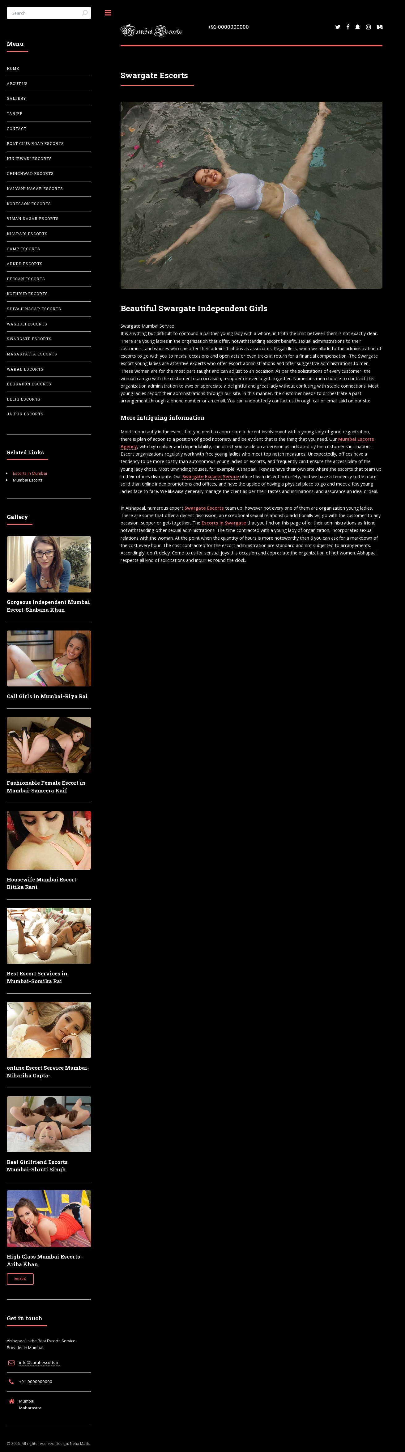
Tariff (15, 113)
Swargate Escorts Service (211, 476)
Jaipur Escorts (25, 414)
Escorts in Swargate (224, 523)
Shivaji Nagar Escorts (34, 309)
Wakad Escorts (25, 369)
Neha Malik (79, 1443)
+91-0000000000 (228, 26)
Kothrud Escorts (27, 293)
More (20, 1279)
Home (13, 68)
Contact (17, 128)
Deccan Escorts (26, 279)
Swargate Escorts (205, 508)
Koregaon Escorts (29, 204)
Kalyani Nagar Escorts (35, 188)
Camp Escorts (23, 249)
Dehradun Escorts (29, 384)
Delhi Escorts (23, 399)
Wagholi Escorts (27, 324)
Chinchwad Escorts (30, 173)
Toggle (108, 13)
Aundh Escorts (25, 263)
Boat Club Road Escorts (35, 143)
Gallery (16, 98)
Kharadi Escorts (27, 233)
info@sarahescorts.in (39, 1362)
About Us (17, 83)
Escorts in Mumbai (30, 473)
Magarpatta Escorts (32, 354)
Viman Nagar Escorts (33, 218)
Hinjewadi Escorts (29, 158)
